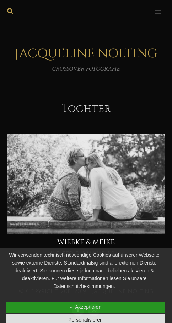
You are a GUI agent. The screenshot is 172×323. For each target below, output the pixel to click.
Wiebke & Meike (86, 242)
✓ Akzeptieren (85, 307)
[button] (162, 7)
